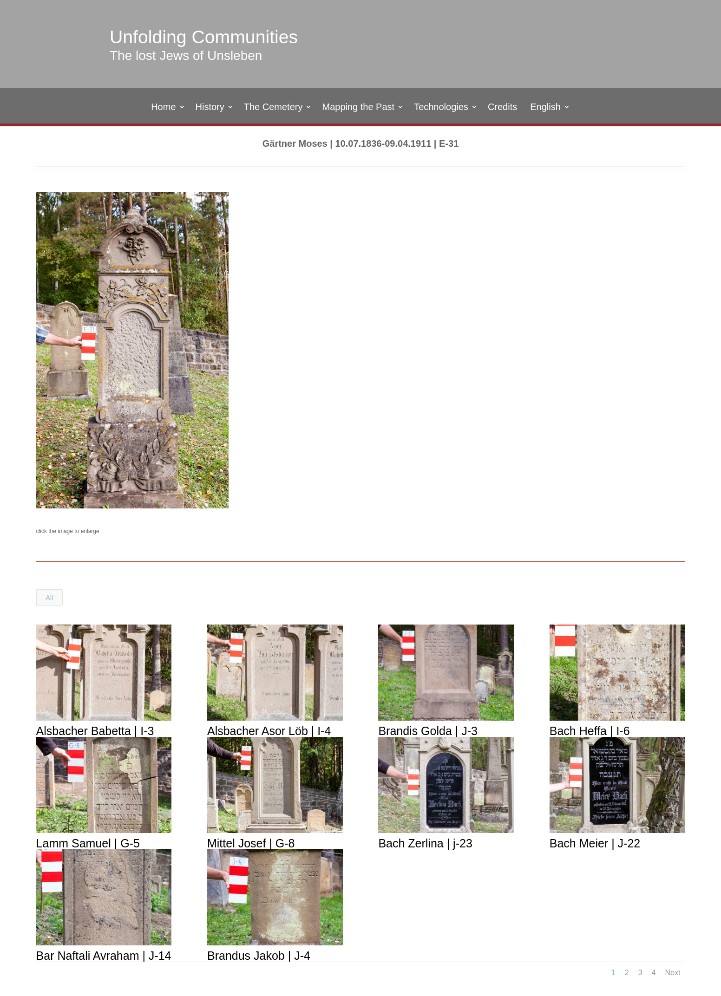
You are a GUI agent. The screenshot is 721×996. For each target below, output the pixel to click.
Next (672, 972)
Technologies (441, 108)
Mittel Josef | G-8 (251, 843)
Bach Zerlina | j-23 (425, 843)
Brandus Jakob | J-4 (258, 955)
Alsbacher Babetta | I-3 (95, 730)
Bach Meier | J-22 (594, 843)
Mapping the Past (358, 108)
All (49, 597)
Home (163, 108)
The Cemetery (273, 108)
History (210, 108)
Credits (502, 108)
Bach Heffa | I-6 (589, 730)
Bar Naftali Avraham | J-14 (103, 955)
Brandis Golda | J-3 (427, 730)
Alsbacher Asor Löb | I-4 (268, 730)
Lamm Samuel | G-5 (87, 843)
